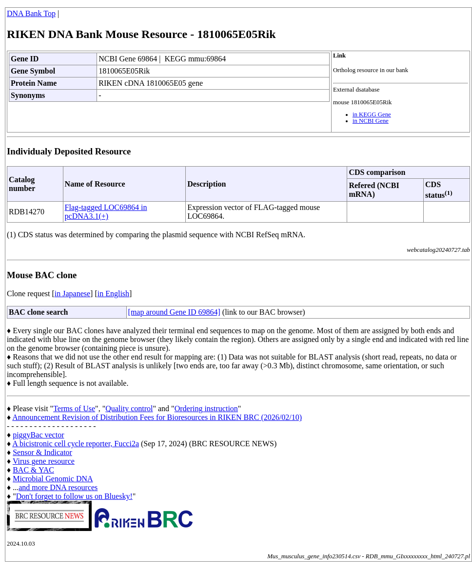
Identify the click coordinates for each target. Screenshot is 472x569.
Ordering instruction (206, 408)
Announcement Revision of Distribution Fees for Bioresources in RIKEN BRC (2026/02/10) (157, 417)
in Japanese (72, 293)
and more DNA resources (58, 487)
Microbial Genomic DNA (53, 478)
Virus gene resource (44, 461)
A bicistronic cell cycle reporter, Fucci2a (75, 443)
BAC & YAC (33, 470)
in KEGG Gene (372, 114)
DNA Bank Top (31, 13)
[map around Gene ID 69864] (174, 312)
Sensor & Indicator (42, 452)
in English (113, 293)
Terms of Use (74, 408)
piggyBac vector (38, 435)
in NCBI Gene (371, 120)
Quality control (129, 408)
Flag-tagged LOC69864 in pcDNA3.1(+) (106, 211)
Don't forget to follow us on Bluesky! (74, 496)
